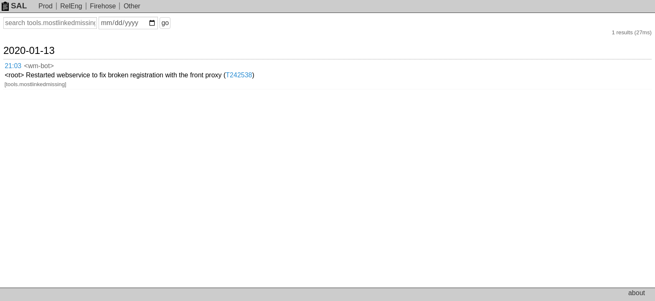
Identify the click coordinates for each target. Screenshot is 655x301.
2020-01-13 (39, 42)
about (636, 292)
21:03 (21, 57)
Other (132, 6)
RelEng (71, 6)
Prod (45, 6)
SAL (14, 5)
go (175, 22)
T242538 (293, 56)
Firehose (103, 6)
